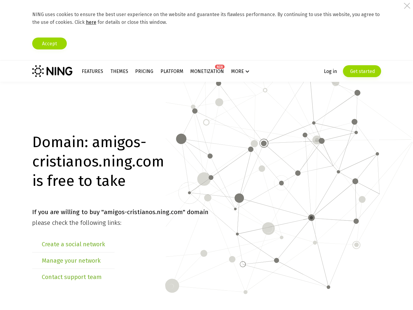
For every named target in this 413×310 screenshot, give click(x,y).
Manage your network (71, 260)
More (237, 71)
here (91, 22)
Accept (49, 43)
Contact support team (72, 277)
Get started (362, 71)
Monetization (207, 71)
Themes (119, 71)
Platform (171, 71)
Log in (330, 71)
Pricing (144, 71)
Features (92, 71)
